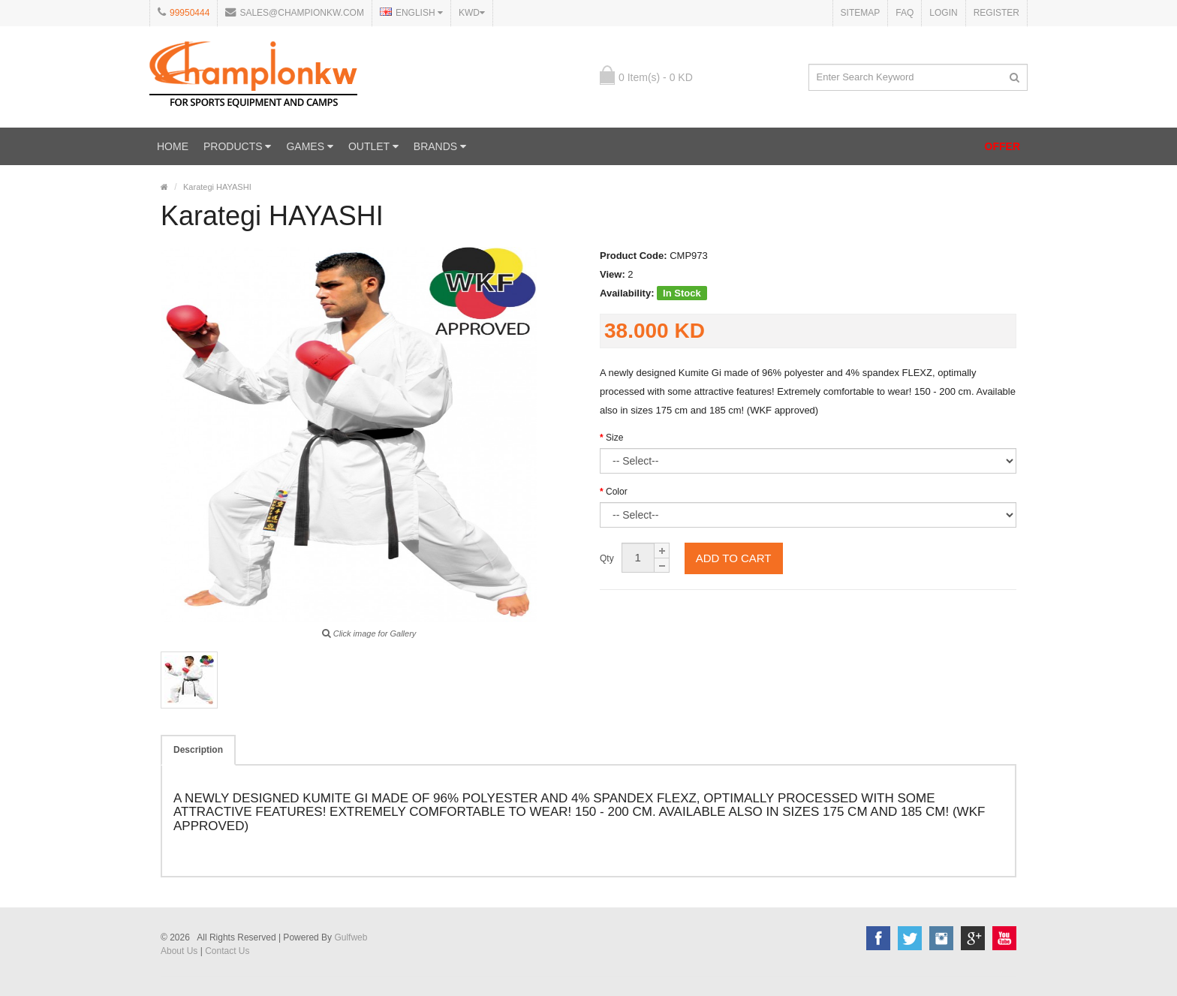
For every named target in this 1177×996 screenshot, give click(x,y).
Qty (607, 558)
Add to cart (734, 558)
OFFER (1002, 146)
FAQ (905, 13)
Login (943, 13)
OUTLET (373, 146)
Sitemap (860, 13)
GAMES (309, 146)
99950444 (189, 13)
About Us (179, 951)
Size (614, 437)
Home (172, 146)
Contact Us (227, 951)
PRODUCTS (237, 146)
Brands (440, 146)
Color (617, 491)
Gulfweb (350, 937)
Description (198, 750)
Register (996, 13)
